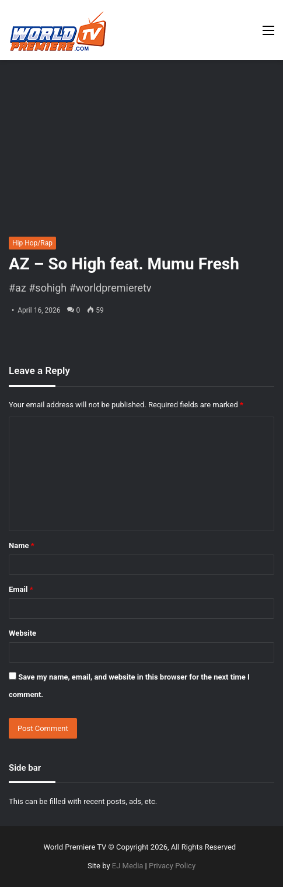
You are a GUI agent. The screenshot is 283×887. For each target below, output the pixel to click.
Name (21, 545)
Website (22, 633)
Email (21, 589)
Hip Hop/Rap (32, 243)
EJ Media (128, 865)
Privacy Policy (172, 865)
